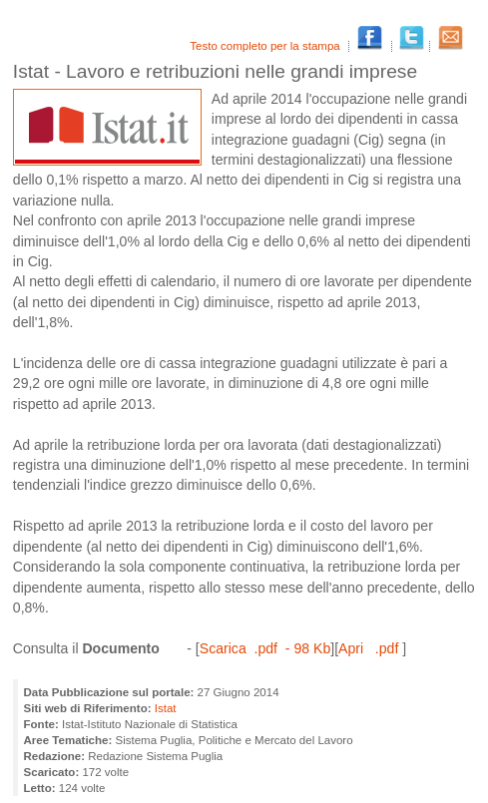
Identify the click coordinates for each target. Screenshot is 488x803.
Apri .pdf (370, 648)
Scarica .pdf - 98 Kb (265, 648)
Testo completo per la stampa (266, 46)
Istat (166, 708)
